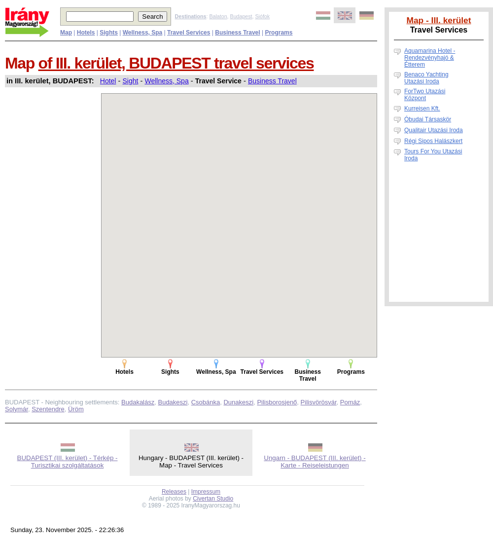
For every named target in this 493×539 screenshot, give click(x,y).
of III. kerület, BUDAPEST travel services (176, 63)
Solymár (16, 409)
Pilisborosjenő (277, 402)
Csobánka (205, 402)
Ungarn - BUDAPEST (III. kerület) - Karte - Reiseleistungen (314, 461)
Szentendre (48, 409)
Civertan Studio (213, 498)
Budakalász (137, 402)
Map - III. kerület (439, 20)
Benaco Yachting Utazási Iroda (426, 78)
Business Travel (272, 81)
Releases (174, 491)
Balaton (218, 16)
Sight (130, 81)
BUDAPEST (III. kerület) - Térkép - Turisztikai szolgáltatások (67, 461)
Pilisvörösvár (319, 402)
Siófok (262, 16)
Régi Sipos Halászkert (433, 141)
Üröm (76, 409)
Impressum (205, 491)
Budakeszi (172, 402)
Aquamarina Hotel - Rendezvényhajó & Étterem (429, 57)
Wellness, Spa (166, 81)
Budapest (241, 16)
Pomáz (350, 402)
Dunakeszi (238, 402)
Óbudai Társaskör (427, 119)
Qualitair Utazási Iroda (433, 130)
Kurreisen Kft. (422, 108)
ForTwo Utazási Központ (424, 95)
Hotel (108, 81)
